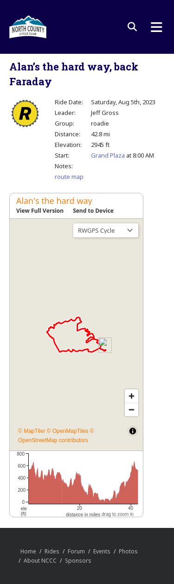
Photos (128, 551)
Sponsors (78, 561)
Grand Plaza (108, 155)
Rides (52, 551)
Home (28, 551)
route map (69, 176)
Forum (76, 551)
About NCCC (40, 561)
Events (101, 551)
